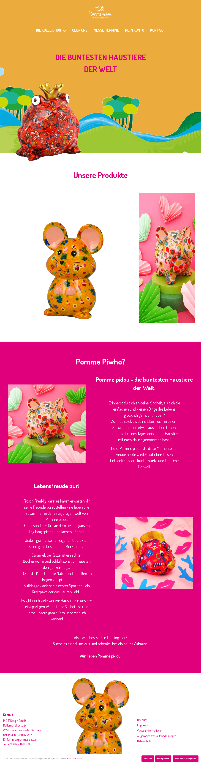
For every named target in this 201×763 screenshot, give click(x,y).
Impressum (143, 725)
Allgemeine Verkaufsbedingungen (156, 736)
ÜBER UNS (79, 30)
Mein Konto (134, 30)
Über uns (142, 720)
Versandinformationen (149, 730)
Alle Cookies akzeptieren (185, 758)
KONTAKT (157, 30)
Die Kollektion (51, 30)
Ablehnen (148, 758)
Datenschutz (144, 741)
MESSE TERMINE (106, 30)
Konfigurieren (163, 758)
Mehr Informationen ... (75, 758)
